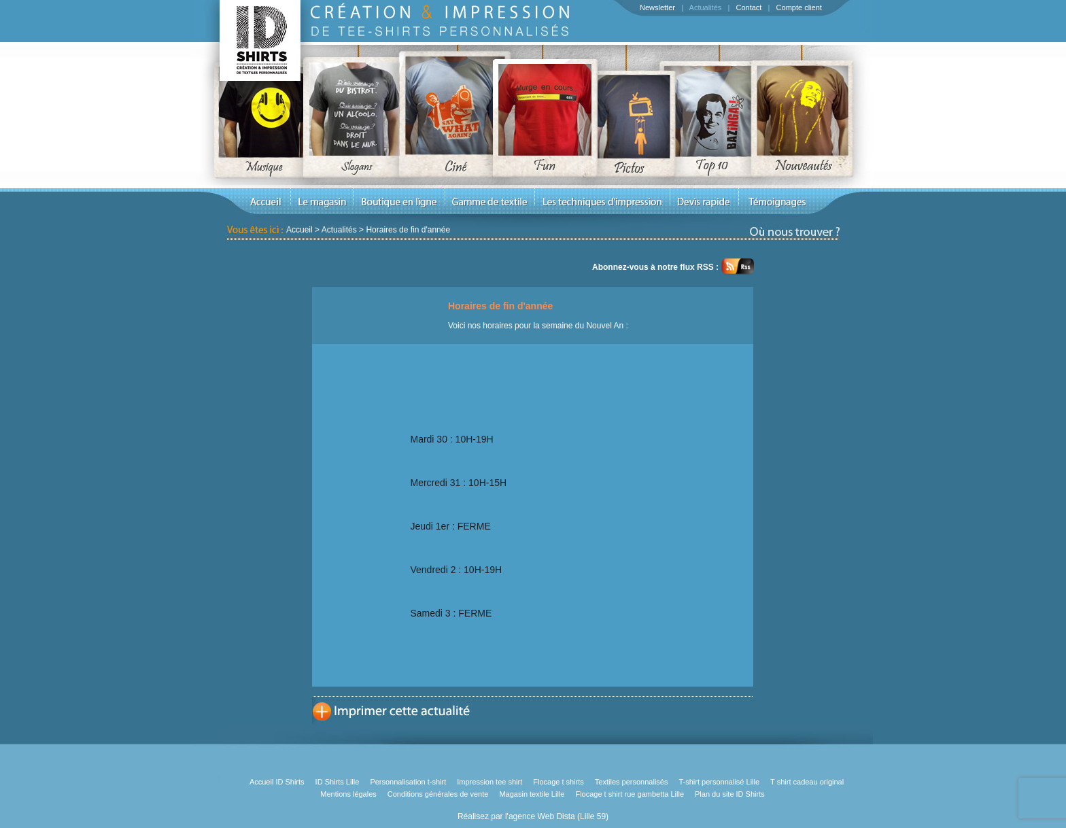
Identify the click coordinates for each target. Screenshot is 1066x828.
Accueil (299, 230)
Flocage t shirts (558, 782)
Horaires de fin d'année (408, 230)
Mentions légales (348, 794)
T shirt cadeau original (807, 782)
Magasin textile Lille (531, 794)
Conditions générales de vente (438, 794)
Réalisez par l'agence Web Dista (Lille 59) (533, 816)
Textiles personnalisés (631, 782)
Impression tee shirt (489, 782)
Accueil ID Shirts (277, 782)
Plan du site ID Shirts (730, 794)
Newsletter (657, 7)
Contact (748, 7)
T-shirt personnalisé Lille (718, 782)
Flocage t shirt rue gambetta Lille (629, 794)
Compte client (799, 7)
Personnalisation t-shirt (408, 782)
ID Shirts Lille (337, 782)
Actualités (705, 7)
